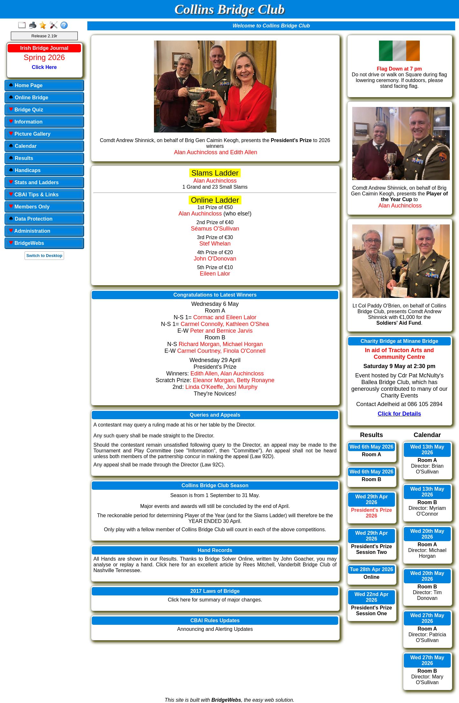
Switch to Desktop (44, 255)
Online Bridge (28, 97)
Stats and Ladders (34, 182)
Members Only (29, 206)
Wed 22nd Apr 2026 (371, 597)
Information (25, 122)
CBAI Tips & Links (34, 194)
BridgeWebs (26, 243)
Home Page (26, 85)
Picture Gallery (29, 134)
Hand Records (215, 550)
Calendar (23, 146)
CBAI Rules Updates (215, 620)
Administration (29, 231)
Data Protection (31, 219)
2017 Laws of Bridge (215, 591)
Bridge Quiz (26, 109)
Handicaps (24, 170)
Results (21, 158)
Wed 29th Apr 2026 (371, 499)
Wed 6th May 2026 (372, 447)
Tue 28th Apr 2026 (371, 569)
